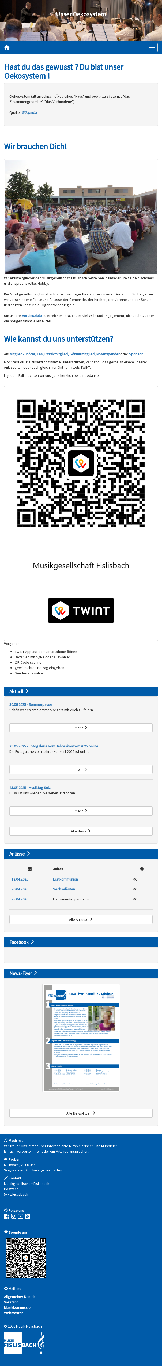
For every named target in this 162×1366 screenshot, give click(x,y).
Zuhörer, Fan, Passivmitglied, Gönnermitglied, (59, 354)
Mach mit (16, 1140)
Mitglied (16, 354)
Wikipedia (29, 112)
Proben (14, 1159)
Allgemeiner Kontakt (20, 1296)
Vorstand (11, 1302)
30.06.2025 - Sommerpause (30, 704)
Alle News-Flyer (81, 1113)
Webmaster (13, 1312)
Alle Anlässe (81, 919)
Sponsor (136, 354)
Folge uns (16, 1210)
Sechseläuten (64, 889)
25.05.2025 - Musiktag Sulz (30, 787)
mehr (81, 727)
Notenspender (108, 354)
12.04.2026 (20, 879)
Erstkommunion (65, 879)
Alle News (81, 831)
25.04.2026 (20, 899)
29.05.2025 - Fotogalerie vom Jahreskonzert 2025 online (53, 746)
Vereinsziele (32, 315)
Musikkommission (18, 1307)
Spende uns (18, 1232)
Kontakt (15, 1178)
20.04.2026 (20, 889)
